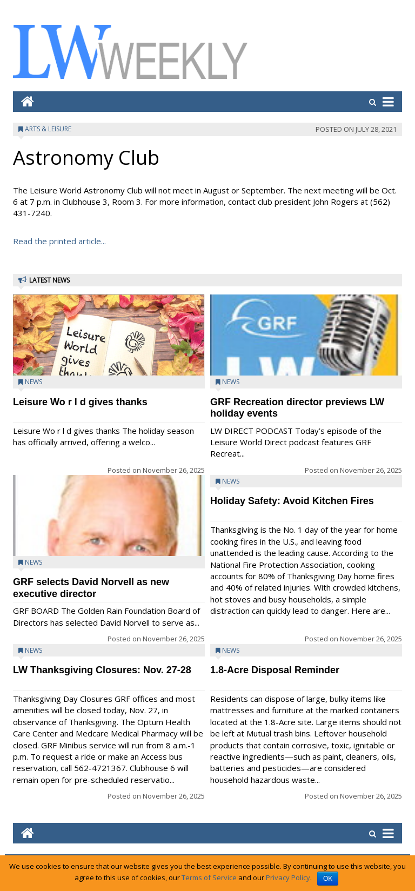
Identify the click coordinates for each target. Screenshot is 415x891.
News (33, 381)
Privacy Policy (288, 877)
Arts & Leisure (48, 128)
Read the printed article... (59, 241)
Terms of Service (209, 877)
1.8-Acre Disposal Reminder (274, 670)
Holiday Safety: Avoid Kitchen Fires (292, 500)
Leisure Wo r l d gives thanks (80, 402)
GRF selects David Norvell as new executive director (91, 588)
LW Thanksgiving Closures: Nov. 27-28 (102, 670)
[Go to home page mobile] (23, 101)
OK (327, 878)
